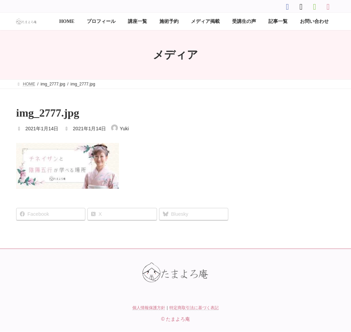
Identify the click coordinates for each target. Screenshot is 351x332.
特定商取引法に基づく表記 (194, 307)
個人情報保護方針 (148, 307)
